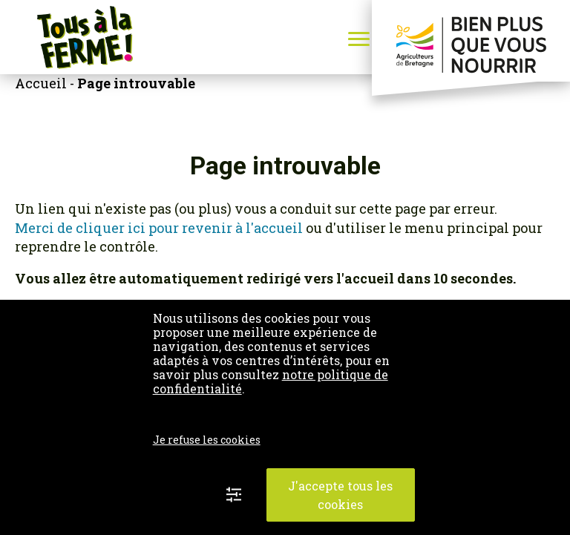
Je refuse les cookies (207, 440)
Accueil (41, 83)
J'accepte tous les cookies (340, 495)
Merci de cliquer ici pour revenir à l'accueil (160, 228)
